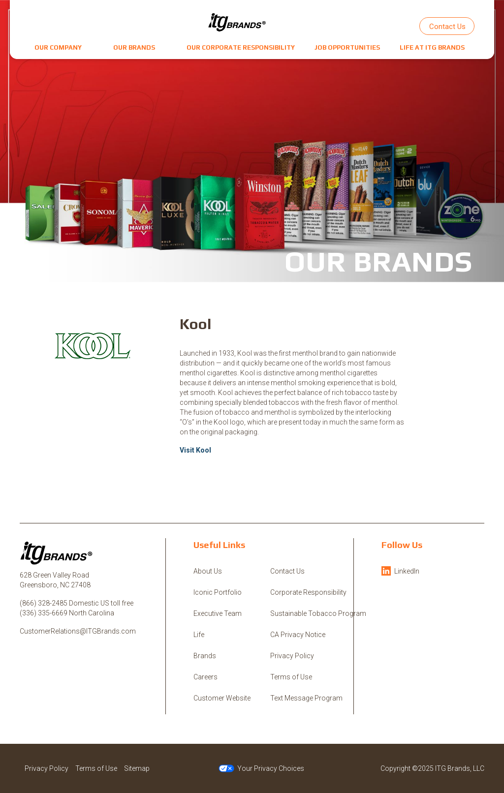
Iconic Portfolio (217, 592)
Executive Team (217, 613)
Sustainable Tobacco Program (318, 613)
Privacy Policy (292, 656)
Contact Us (287, 571)
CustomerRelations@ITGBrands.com (78, 631)
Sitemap (137, 768)
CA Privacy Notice (297, 635)
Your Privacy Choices (261, 768)
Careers (205, 677)
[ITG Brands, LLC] (237, 22)
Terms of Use (291, 677)
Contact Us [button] (447, 26)
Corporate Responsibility (308, 592)
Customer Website (222, 698)
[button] (58, 47)
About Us (207, 571)
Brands (204, 656)
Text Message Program (306, 698)
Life (198, 635)
